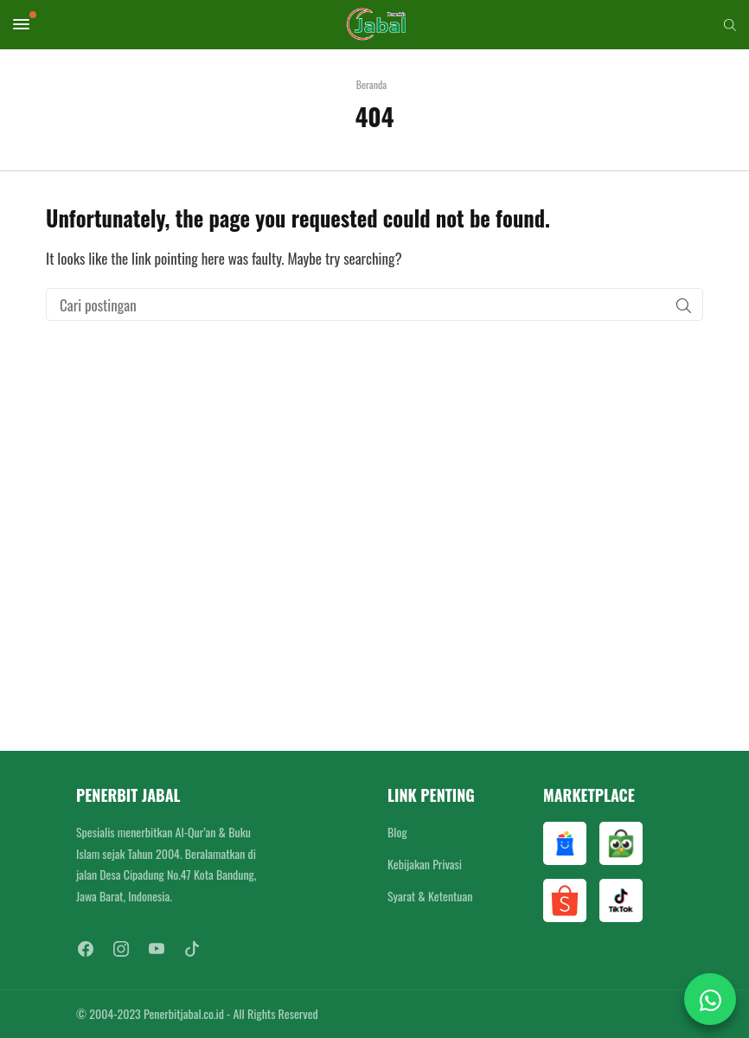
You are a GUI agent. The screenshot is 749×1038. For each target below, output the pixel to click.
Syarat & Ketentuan (429, 896)
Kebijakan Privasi (424, 864)
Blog (397, 832)
